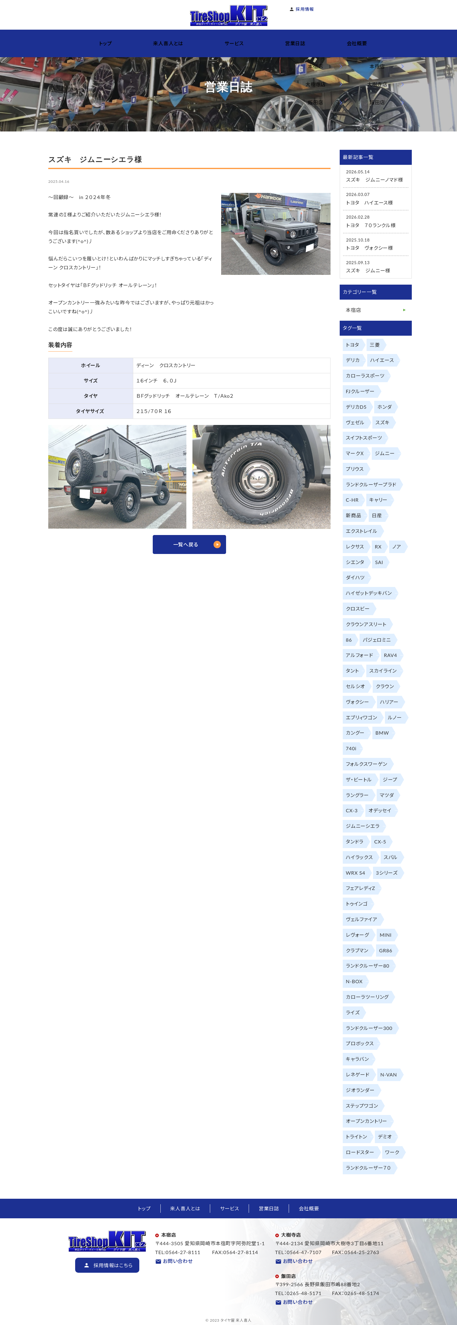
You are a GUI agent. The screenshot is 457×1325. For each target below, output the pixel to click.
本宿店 (353, 310)
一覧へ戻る (185, 544)
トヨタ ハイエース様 (369, 202)
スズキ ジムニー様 (368, 270)
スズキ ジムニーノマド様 (374, 180)
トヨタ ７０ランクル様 (371, 225)
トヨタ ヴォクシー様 (369, 248)
